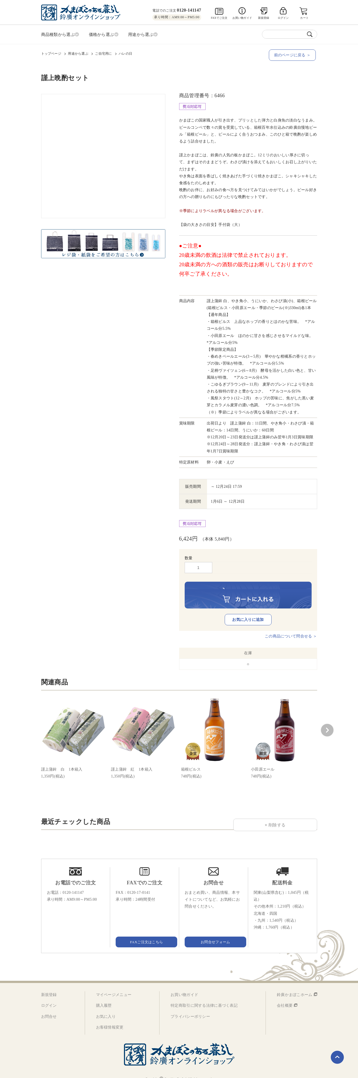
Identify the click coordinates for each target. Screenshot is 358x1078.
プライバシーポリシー (190, 1008)
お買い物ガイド (242, 17)
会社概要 (285, 997)
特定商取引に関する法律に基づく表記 (204, 997)
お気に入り (106, 1008)
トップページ (51, 53)
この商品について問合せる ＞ (291, 628)
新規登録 (263, 17)
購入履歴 (104, 997)
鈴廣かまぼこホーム (294, 986)
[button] (327, 721)
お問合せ (49, 1008)
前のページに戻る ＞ (293, 54)
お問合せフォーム (213, 933)
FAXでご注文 (219, 17)
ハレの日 (125, 53)
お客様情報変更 (110, 1019)
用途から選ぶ (78, 53)
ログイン (49, 997)
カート (304, 17)
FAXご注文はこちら (144, 933)
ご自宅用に (103, 53)
